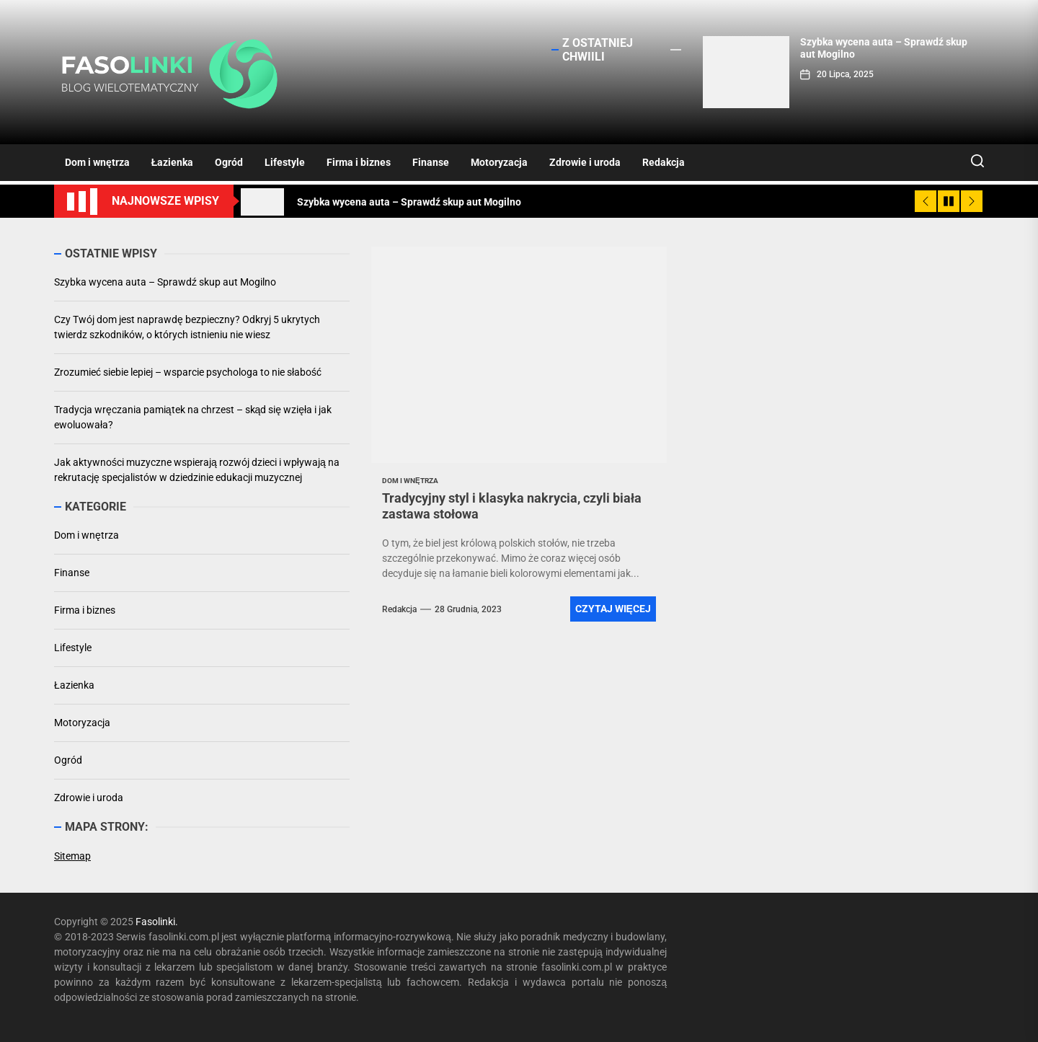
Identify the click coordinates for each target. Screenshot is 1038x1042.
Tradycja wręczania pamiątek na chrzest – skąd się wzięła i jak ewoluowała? (193, 417)
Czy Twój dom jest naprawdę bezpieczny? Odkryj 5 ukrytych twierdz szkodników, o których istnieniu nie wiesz (187, 327)
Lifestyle (285, 162)
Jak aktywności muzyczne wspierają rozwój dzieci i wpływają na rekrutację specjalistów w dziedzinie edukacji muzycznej (197, 469)
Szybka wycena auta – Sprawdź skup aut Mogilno (165, 282)
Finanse (430, 162)
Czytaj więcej (613, 608)
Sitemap (72, 856)
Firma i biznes (359, 162)
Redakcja (663, 162)
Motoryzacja (499, 162)
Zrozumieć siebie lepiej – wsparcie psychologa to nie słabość (187, 372)
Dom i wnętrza (97, 162)
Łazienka (172, 162)
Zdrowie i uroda (585, 162)
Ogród (229, 162)
